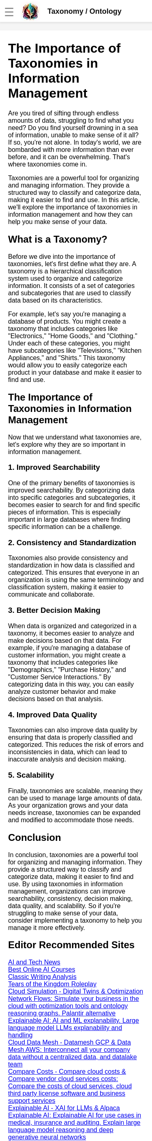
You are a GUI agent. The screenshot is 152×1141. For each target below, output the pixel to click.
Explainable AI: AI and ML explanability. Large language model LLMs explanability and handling (73, 1028)
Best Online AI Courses (41, 969)
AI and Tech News (34, 962)
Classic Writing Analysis (42, 976)
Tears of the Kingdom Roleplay (52, 984)
